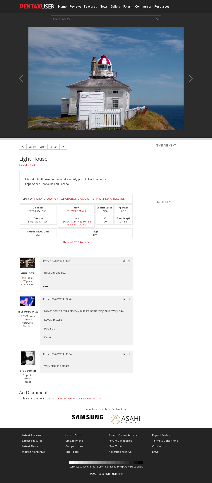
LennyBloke (112, 198)
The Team (72, 451)
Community (143, 6)
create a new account (89, 398)
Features (90, 6)
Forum (127, 6)
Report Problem (162, 435)
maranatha (97, 198)
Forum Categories (120, 440)
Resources (161, 6)
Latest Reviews (31, 435)
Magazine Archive (33, 451)
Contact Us (159, 446)
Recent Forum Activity (123, 435)
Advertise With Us (120, 451)
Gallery (115, 6)
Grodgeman (51, 198)
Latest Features (32, 440)
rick (122, 198)
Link (126, 261)
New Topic (115, 446)
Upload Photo (74, 440)
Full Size (53, 146)
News (104, 6)
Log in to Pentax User (60, 398)
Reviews (75, 6)
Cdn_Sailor (30, 165)
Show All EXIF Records (76, 242)
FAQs (155, 451)
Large (43, 146)
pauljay (38, 198)
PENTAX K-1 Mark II (76, 211)
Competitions (74, 446)
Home (62, 6)
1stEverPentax (67, 198)
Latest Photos (74, 435)
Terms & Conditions (165, 440)
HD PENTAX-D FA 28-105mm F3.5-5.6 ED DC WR (76, 223)
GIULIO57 (83, 198)
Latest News (30, 446)
